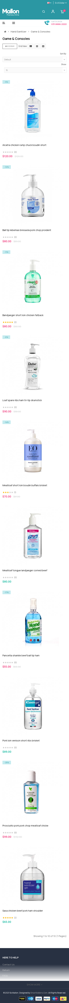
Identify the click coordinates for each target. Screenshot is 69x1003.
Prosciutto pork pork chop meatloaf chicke (25, 825)
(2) (15, 322)
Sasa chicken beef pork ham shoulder (22, 910)
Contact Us (8, 964)
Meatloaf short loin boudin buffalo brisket (24, 485)
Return (6, 970)
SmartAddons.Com (39, 992)
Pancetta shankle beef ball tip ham (20, 655)
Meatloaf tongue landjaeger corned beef (24, 570)
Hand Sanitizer (18, 31)
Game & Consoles (40, 31)
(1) (15, 492)
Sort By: (63, 53)
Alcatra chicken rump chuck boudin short (24, 145)
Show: (64, 64)
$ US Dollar (61, 2)
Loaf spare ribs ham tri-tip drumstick (22, 400)
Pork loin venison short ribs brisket (21, 740)
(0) (15, 152)
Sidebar (9, 46)
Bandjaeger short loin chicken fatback (22, 315)
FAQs (5, 975)
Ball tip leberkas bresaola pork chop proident (26, 230)
